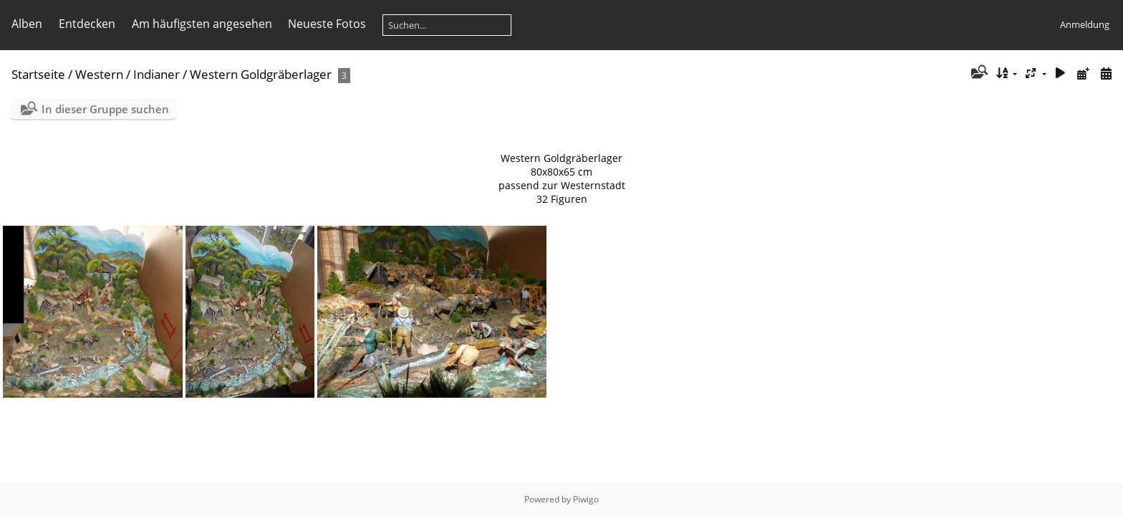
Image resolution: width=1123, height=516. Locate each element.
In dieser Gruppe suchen (105, 109)
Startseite (38, 74)
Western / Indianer (127, 74)
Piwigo (586, 499)
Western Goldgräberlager (261, 74)
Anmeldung (1084, 24)
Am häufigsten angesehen (202, 24)
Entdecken (87, 24)
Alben (26, 24)
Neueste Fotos (327, 24)
